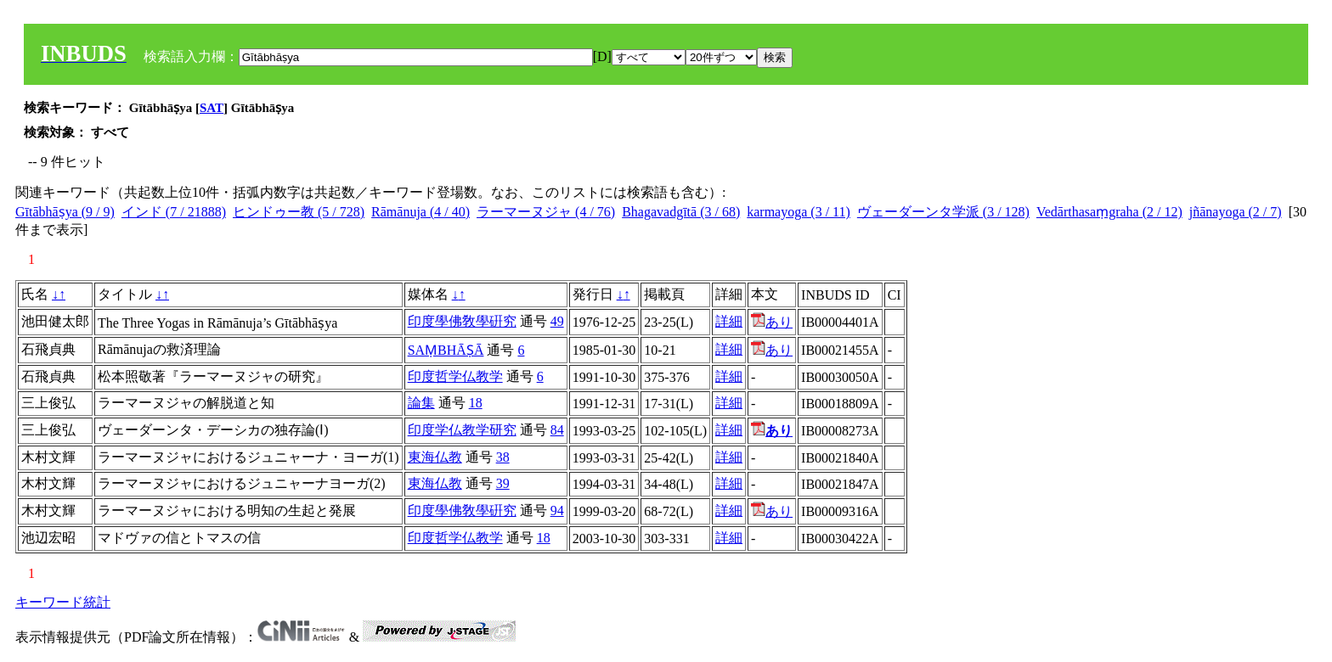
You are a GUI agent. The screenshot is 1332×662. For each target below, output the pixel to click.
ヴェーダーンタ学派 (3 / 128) (943, 212)
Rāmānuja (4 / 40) (420, 212)
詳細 (728, 321)
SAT (211, 108)
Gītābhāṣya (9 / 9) (65, 212)
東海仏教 (435, 457)
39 (503, 483)
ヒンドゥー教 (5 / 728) (298, 212)
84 (557, 430)
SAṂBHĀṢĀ (446, 350)
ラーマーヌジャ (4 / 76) (546, 212)
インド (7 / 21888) (173, 212)
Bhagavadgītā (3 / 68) (681, 212)
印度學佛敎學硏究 (462, 321)
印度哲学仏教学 (455, 376)
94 (557, 510)
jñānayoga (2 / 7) (1235, 212)
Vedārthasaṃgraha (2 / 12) (1109, 212)
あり (772, 322)
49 (557, 321)
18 (476, 403)
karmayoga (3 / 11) (798, 212)
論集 (421, 403)
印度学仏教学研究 (462, 430)
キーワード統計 (62, 602)
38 (503, 457)
